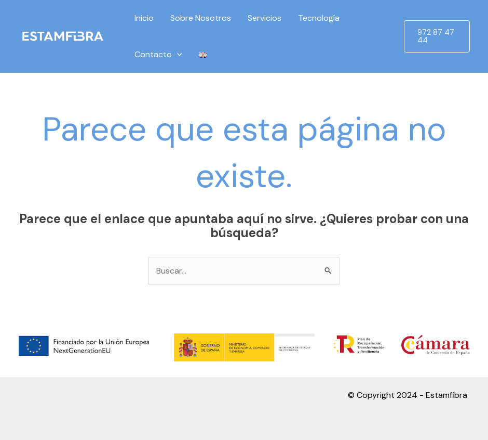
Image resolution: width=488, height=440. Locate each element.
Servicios (264, 17)
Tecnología (319, 17)
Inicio (144, 17)
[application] (177, 54)
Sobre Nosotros (200, 17)
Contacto (158, 54)
